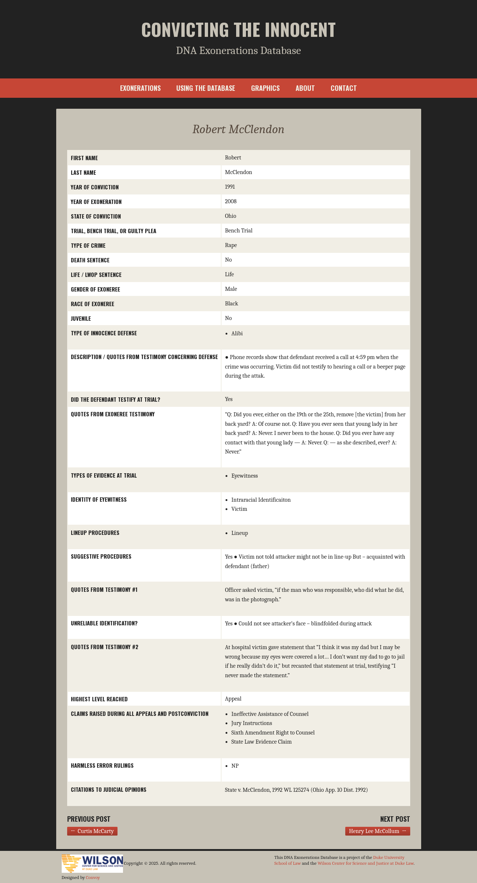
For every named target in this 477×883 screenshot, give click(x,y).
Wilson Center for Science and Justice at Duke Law (365, 863)
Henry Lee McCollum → (377, 831)
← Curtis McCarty (92, 831)
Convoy (93, 877)
